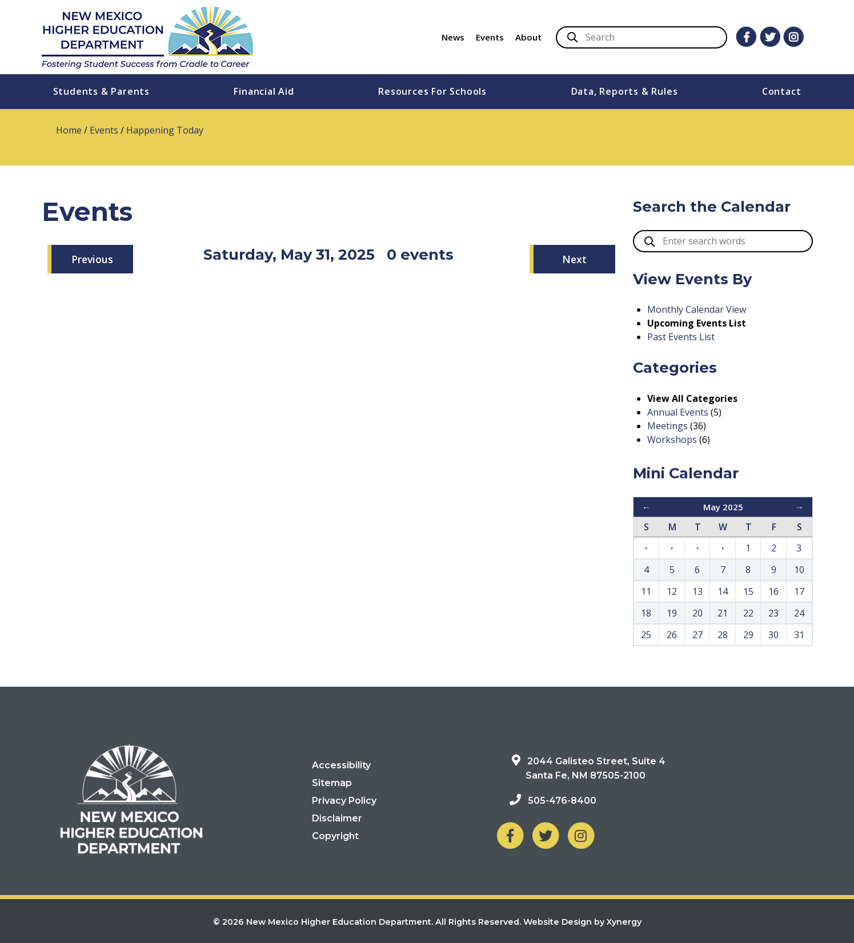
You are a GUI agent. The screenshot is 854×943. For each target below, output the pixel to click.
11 (646, 591)
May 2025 (723, 507)
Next (574, 259)
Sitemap (332, 782)
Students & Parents (101, 91)
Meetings (667, 426)
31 (799, 634)
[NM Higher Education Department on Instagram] (581, 835)
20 (697, 613)
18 (646, 613)
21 (722, 613)
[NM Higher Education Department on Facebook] (510, 835)
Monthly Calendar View (696, 309)
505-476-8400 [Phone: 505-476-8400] (562, 800)
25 (646, 634)
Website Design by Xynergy (582, 922)
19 (672, 613)
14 (722, 591)
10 (799, 569)
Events (490, 37)
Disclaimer (337, 818)
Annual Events (677, 412)
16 (773, 591)
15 (748, 591)
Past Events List (681, 337)
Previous (92, 259)
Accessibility (341, 765)
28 (722, 634)
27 (697, 634)
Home (69, 130)
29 (748, 634)
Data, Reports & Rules (624, 91)
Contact (781, 91)
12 (672, 591)
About (528, 37)
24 (799, 613)
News (453, 37)
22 (748, 613)
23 (773, 613)
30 (773, 634)
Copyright (335, 836)
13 (697, 591)
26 (672, 634)
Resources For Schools (432, 91)
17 (799, 591)
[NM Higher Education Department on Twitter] (545, 835)
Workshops (672, 439)
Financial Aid (264, 91)
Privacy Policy (344, 800)
